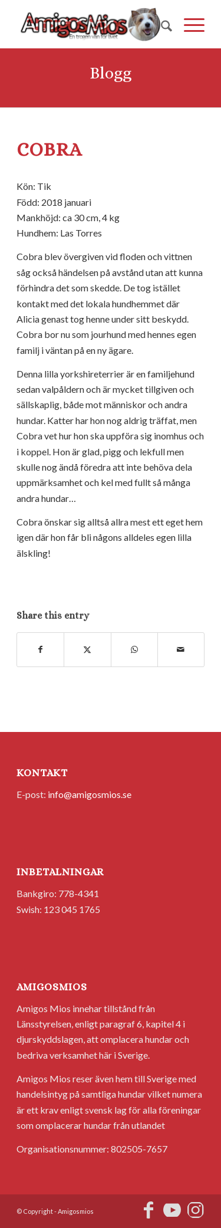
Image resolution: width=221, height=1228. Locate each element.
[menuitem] (160, 24)
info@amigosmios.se (89, 794)
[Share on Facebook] (40, 649)
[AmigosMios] (92, 24)
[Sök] (160, 24)
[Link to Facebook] (148, 1210)
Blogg (110, 73)
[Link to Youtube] (172, 1210)
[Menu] (188, 24)
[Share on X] (87, 649)
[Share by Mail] (181, 649)
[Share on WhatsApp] (134, 649)
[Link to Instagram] (195, 1210)
